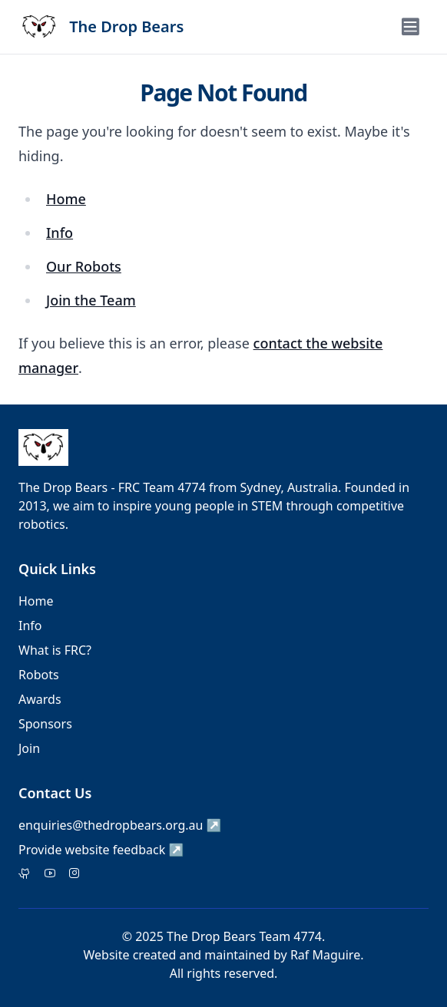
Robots (38, 674)
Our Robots (83, 266)
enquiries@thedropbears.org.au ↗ (120, 825)
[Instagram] (74, 874)
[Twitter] (24, 874)
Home (66, 199)
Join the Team (91, 300)
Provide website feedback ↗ (101, 849)
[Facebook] (50, 874)
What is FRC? (54, 650)
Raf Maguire (325, 954)
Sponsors (45, 723)
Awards (39, 699)
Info (59, 232)
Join (29, 748)
